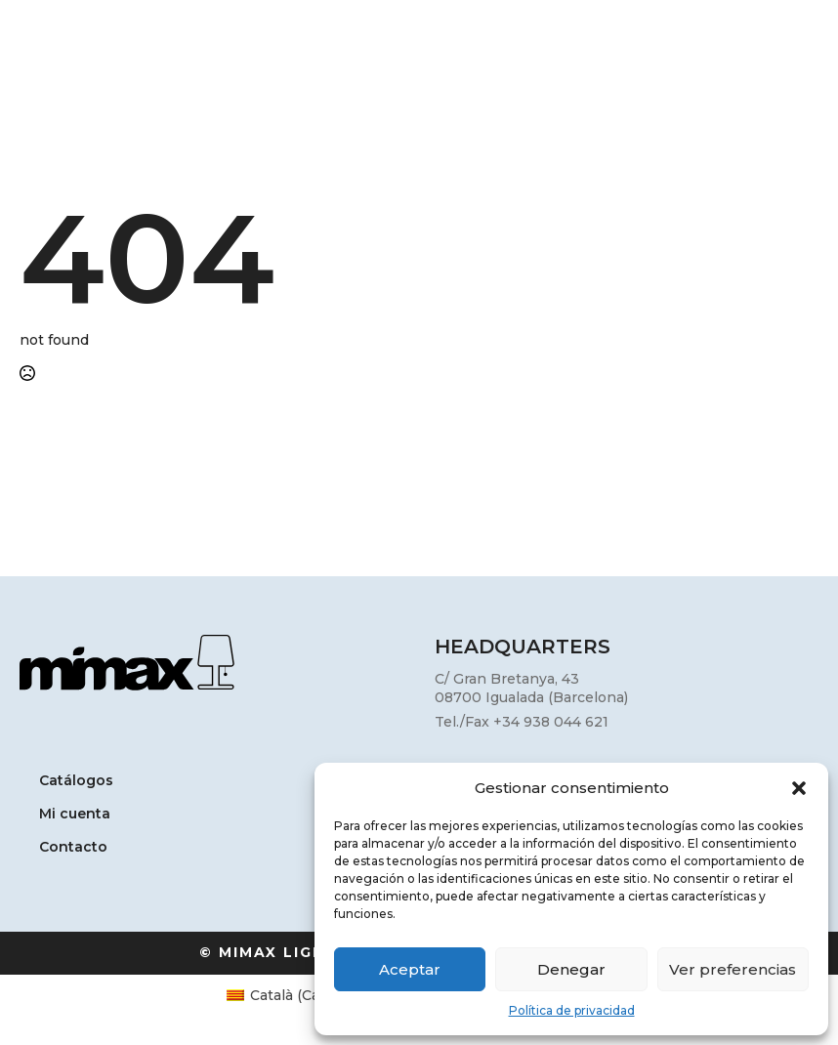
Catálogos (76, 781)
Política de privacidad (572, 1010)
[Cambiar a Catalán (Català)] (292, 995)
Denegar (571, 969)
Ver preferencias (732, 969)
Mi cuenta (74, 814)
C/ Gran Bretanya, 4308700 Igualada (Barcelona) (531, 688)
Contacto (73, 848)
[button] (799, 788)
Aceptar (409, 969)
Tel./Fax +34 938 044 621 (521, 722)
